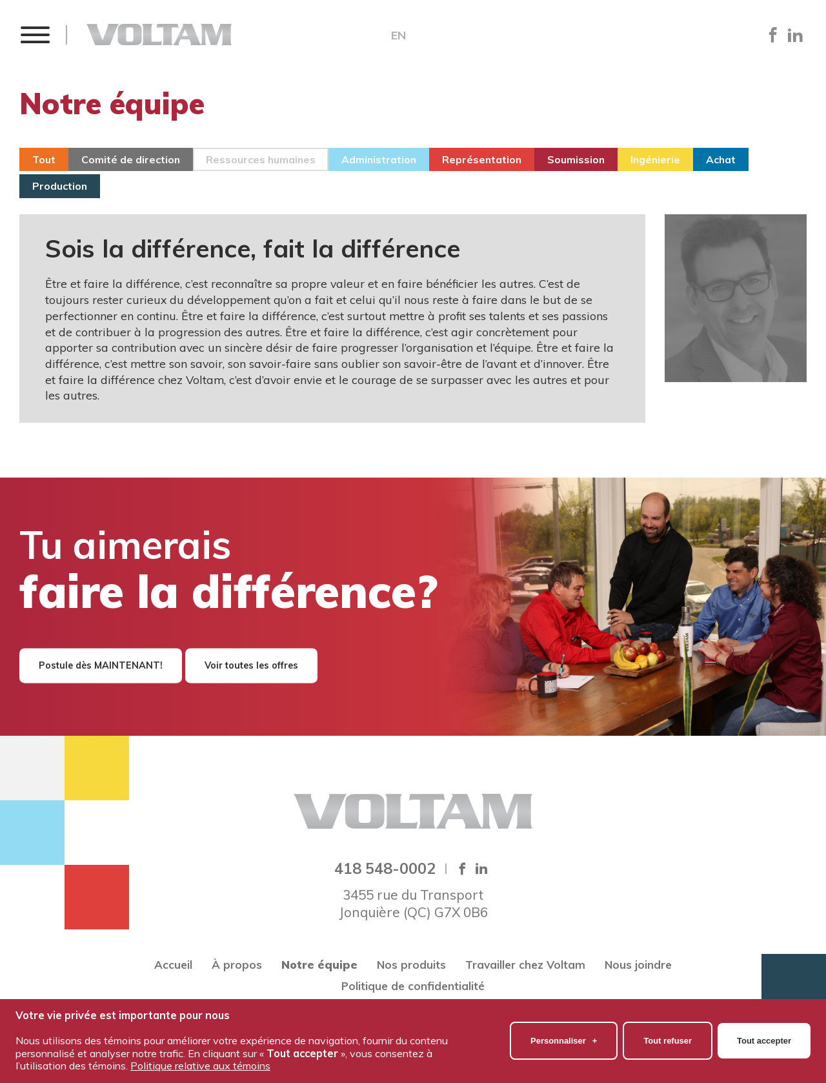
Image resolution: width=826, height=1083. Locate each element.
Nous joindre (638, 964)
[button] (34, 34)
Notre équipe (319, 964)
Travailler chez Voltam (525, 964)
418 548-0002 (385, 868)
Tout (43, 159)
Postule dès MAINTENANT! (101, 665)
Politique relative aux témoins (200, 1062)
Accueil (173, 964)
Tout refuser (667, 1037)
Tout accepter (764, 1037)
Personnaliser (563, 1037)
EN (398, 35)
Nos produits (411, 964)
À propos (237, 964)
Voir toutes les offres (251, 665)
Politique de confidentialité (413, 986)
